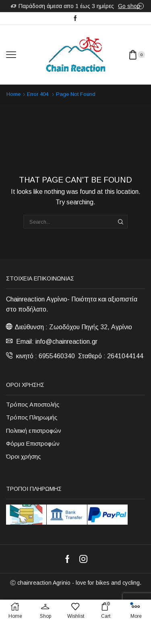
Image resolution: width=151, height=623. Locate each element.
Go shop (129, 6)
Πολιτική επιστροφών (33, 431)
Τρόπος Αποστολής (32, 404)
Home (13, 94)
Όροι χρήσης (23, 456)
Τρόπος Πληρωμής (31, 417)
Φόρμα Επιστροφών (33, 443)
